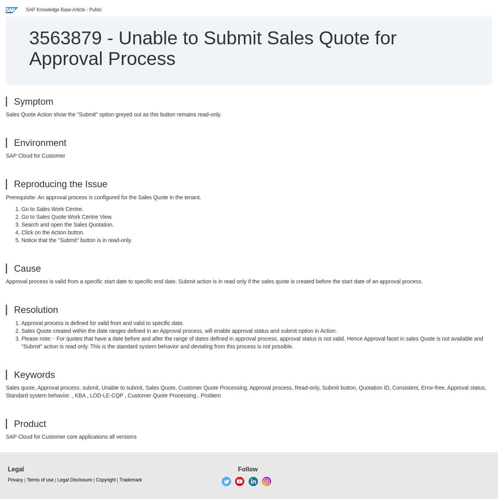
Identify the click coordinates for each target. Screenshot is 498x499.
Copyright (106, 480)
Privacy (15, 480)
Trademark (130, 480)
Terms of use (40, 480)
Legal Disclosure (75, 480)
